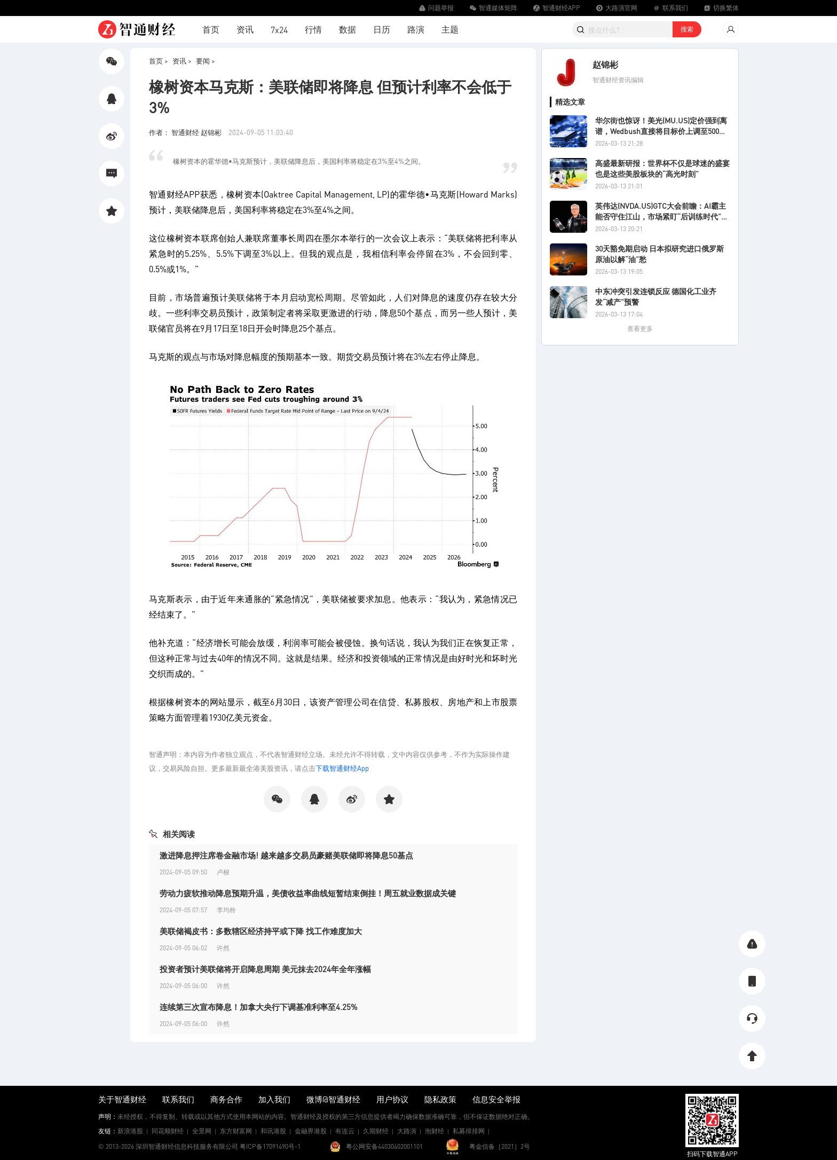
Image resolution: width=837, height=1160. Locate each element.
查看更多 (640, 329)
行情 (313, 29)
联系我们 (178, 1099)
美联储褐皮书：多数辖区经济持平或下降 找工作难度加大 (261, 931)
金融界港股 (311, 1131)
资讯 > (182, 60)
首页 (210, 29)
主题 (450, 29)
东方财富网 (236, 1131)
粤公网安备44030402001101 (384, 1146)
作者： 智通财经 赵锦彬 (186, 132)
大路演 (406, 1131)
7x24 (279, 29)
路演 (415, 29)
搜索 (687, 29)
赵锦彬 (605, 64)
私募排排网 (469, 1131)
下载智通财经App (342, 767)
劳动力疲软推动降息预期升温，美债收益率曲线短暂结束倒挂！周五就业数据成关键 (308, 893)
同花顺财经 (168, 1131)
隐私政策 (440, 1099)
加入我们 (274, 1099)
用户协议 (392, 1099)
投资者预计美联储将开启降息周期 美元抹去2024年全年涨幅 (265, 969)
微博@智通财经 (333, 1099)
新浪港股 (130, 1131)
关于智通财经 (122, 1099)
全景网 (201, 1131)
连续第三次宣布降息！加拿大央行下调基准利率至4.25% (259, 1006)
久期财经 (376, 1131)
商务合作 (226, 1099)
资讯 (245, 29)
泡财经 (434, 1131)
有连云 (344, 1131)
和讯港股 (273, 1131)
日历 (381, 29)
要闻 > (205, 60)
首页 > (158, 60)
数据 (347, 29)
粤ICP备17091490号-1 (270, 1146)
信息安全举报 (496, 1099)
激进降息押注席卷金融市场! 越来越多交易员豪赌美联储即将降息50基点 (286, 855)
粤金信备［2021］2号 (499, 1146)
